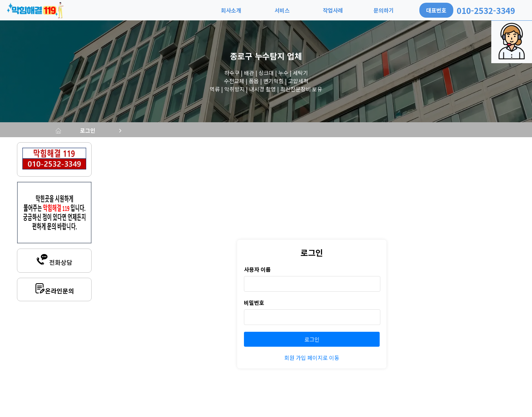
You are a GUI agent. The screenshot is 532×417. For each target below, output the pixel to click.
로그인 (140, 132)
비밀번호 (254, 305)
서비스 (282, 10)
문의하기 (384, 10)
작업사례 (333, 10)
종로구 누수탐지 (257, 56)
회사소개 (231, 10)
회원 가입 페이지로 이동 (311, 360)
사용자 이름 (257, 272)
